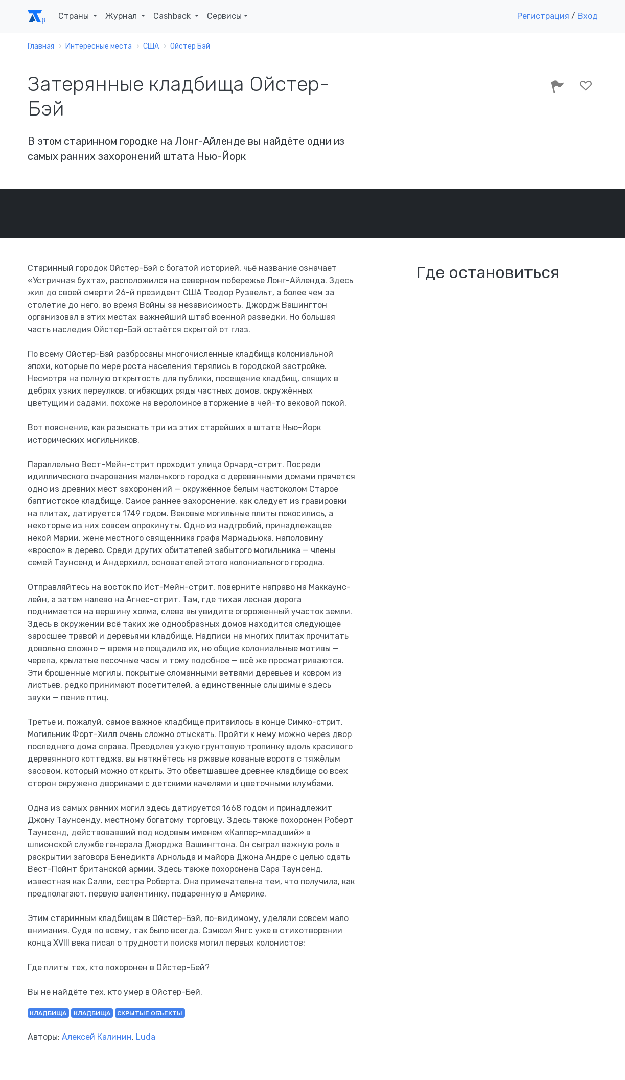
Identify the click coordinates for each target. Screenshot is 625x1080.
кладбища (48, 1013)
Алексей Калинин (97, 1037)
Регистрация (543, 16)
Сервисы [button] (224, 16)
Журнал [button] (122, 16)
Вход (587, 16)
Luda (145, 1037)
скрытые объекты (149, 1013)
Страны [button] (74, 16)
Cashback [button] (173, 16)
